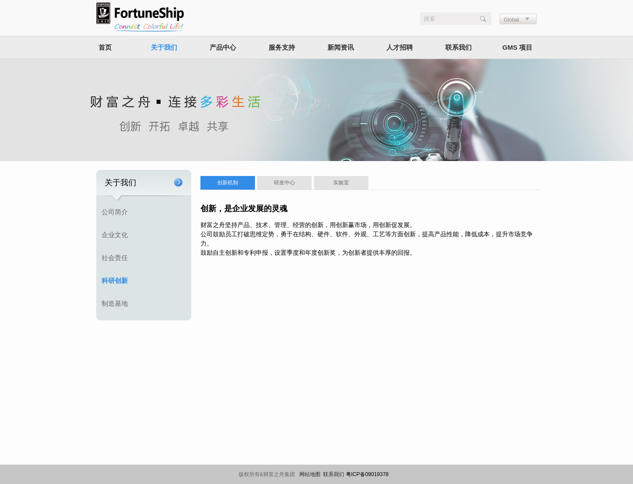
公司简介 (115, 212)
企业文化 (115, 234)
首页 (105, 47)
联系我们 (458, 47)
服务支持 (282, 47)
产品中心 (223, 47)
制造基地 (115, 303)
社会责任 (115, 257)
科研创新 (115, 280)
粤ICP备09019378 (367, 474)
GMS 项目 (517, 47)
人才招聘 (399, 47)
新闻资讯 (340, 47)
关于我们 (164, 47)
